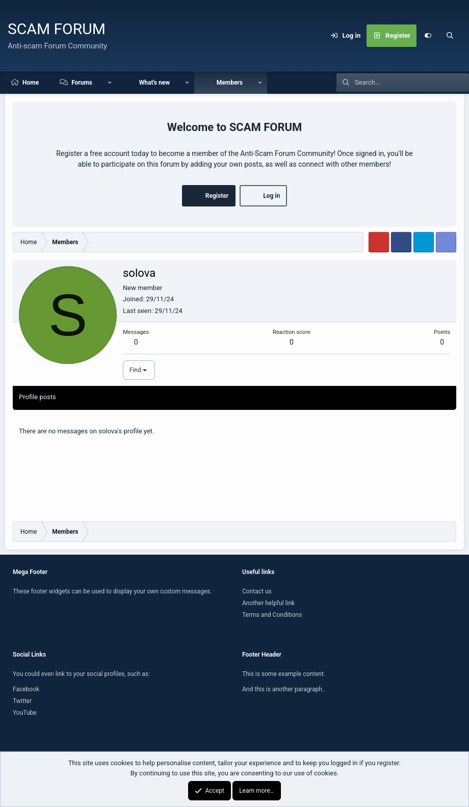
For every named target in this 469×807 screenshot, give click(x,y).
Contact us (257, 591)
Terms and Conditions (272, 614)
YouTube (25, 712)
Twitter (22, 701)
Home (30, 82)
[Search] (450, 35)
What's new (154, 82)
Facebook (26, 689)
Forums (81, 82)
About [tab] (168, 397)
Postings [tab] (134, 397)
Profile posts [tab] (37, 397)
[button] (109, 82)
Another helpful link (268, 603)
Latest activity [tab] (89, 397)
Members (230, 82)
